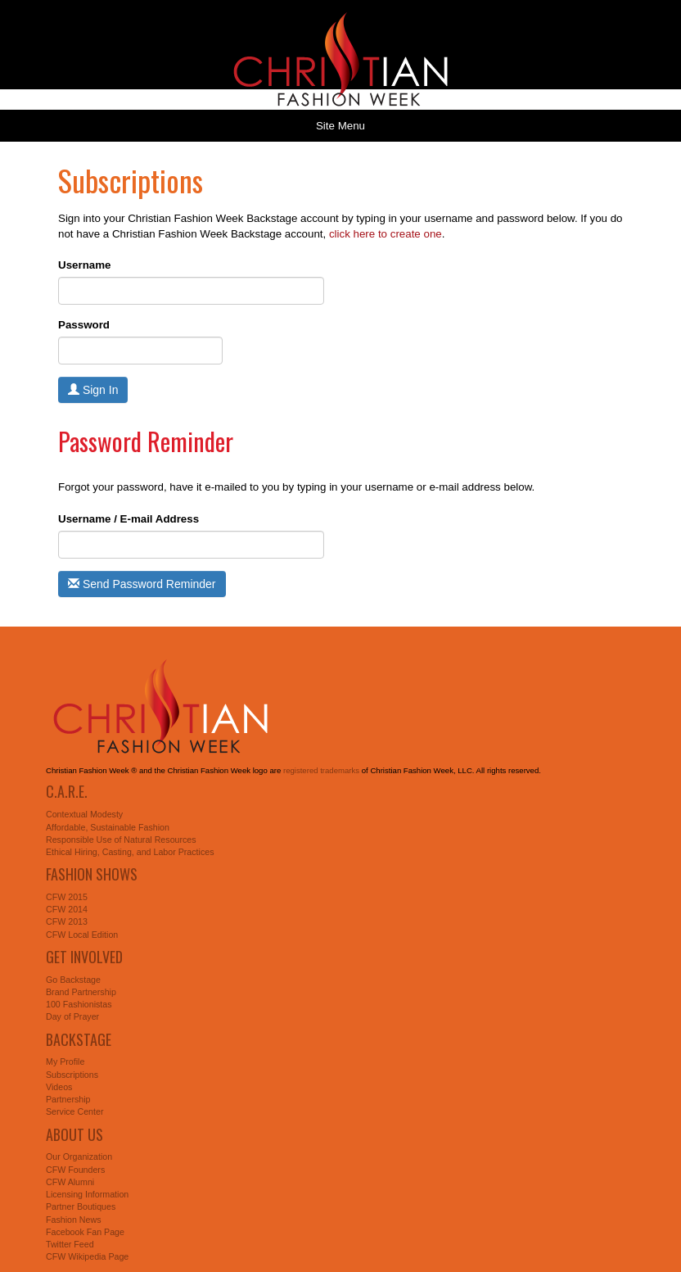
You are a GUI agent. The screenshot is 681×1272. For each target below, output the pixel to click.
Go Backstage (73, 980)
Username (84, 265)
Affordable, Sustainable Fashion (107, 827)
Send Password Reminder (142, 584)
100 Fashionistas (79, 1004)
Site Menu (340, 126)
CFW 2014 (67, 909)
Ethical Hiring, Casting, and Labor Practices (130, 852)
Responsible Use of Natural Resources (121, 839)
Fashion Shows (92, 874)
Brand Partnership (81, 992)
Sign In (93, 389)
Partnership (68, 1099)
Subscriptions (72, 1075)
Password (84, 325)
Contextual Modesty (84, 814)
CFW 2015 (67, 897)
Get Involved (84, 956)
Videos (59, 1087)
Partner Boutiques (80, 1206)
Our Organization (79, 1156)
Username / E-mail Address (128, 519)
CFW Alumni (70, 1182)
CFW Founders (75, 1170)
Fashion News (73, 1219)
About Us (74, 1134)
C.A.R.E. (67, 791)
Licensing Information (87, 1194)
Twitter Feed (70, 1244)
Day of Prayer (72, 1016)
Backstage (78, 1039)
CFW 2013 (67, 921)
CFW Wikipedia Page (87, 1256)
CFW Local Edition (82, 934)
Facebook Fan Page (85, 1232)
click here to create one (385, 234)
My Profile (65, 1061)
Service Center (74, 1111)
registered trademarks (321, 770)
